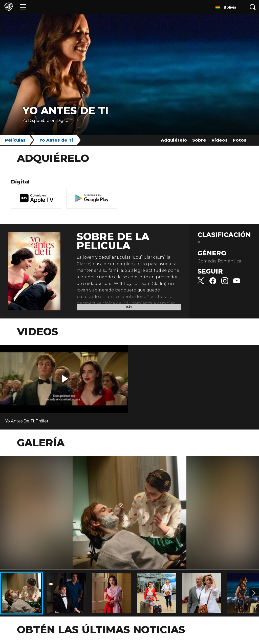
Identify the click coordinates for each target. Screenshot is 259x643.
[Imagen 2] (254, 593)
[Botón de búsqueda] (252, 7)
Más (129, 307)
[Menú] (23, 7)
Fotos (239, 140)
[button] (65, 379)
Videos (219, 140)
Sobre (199, 140)
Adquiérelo (174, 140)
